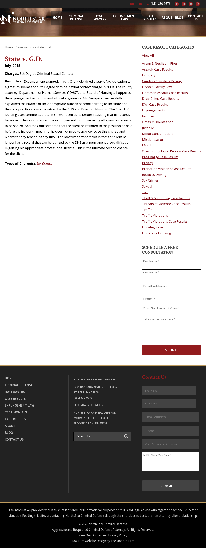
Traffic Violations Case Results (164, 221)
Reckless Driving (154, 174)
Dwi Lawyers (99, 17)
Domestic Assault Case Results (165, 93)
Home (57, 18)
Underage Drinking (156, 233)
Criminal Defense (76, 17)
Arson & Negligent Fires (160, 63)
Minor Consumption (157, 133)
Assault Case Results (157, 69)
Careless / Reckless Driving (162, 81)
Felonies (148, 116)
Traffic (147, 209)
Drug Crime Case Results (160, 98)
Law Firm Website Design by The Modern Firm (103, 540)
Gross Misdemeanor (157, 122)
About (167, 18)
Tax (145, 192)
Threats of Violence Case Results (166, 204)
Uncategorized (153, 227)
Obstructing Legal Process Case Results (171, 151)
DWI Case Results (155, 104)
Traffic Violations (155, 215)
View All (148, 55)
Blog (179, 18)
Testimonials (16, 411)
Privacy (147, 163)
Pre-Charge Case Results (160, 157)
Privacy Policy (117, 534)
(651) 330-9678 (160, 4)
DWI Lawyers (15, 391)
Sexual (147, 186)
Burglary (149, 75)
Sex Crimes (44, 163)
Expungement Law (124, 17)
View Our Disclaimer (92, 534)
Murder (148, 145)
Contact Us (195, 17)
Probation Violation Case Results (166, 168)
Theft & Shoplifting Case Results (166, 198)
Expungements (153, 110)
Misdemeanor (152, 139)
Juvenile (148, 128)
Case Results (149, 17)
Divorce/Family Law (157, 87)
